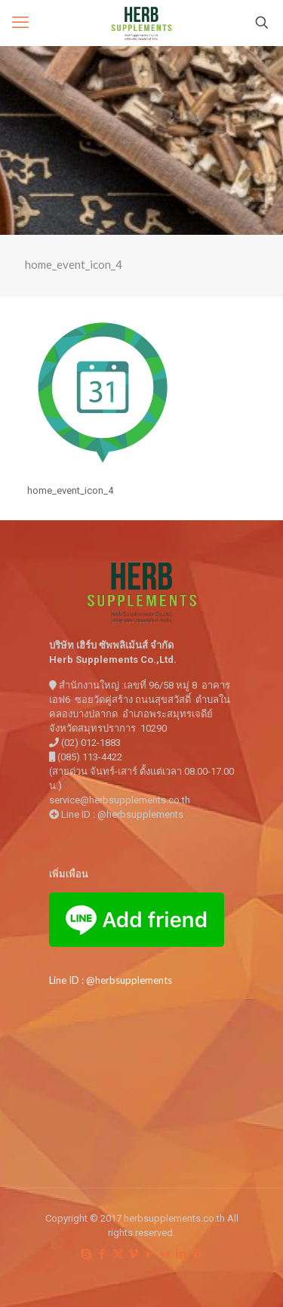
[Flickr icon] (165, 1254)
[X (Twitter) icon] (118, 1254)
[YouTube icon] (149, 1254)
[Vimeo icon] (134, 1254)
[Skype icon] (86, 1254)
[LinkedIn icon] (181, 1254)
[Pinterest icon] (197, 1254)
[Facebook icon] (102, 1254)
